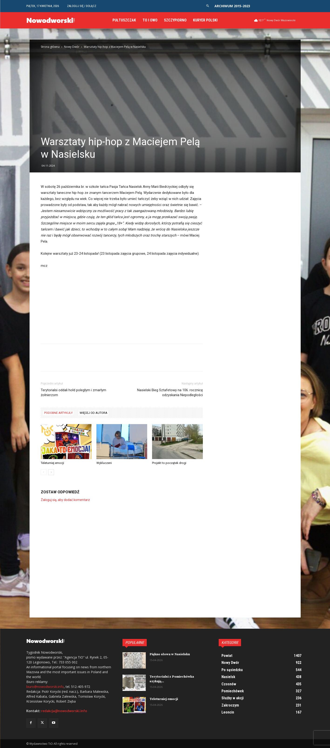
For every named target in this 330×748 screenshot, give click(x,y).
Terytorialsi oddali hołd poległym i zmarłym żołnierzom (73, 392)
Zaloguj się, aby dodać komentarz (65, 500)
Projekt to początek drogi (169, 463)
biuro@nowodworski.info (45, 686)
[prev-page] (44, 472)
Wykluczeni (104, 463)
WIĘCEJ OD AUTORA (93, 413)
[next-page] (51, 472)
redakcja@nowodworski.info (64, 711)
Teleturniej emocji (52, 463)
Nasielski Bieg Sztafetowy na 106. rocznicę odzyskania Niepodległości (170, 392)
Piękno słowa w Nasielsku (170, 654)
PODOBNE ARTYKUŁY (58, 413)
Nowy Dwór (71, 47)
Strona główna (50, 47)
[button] (207, 6)
